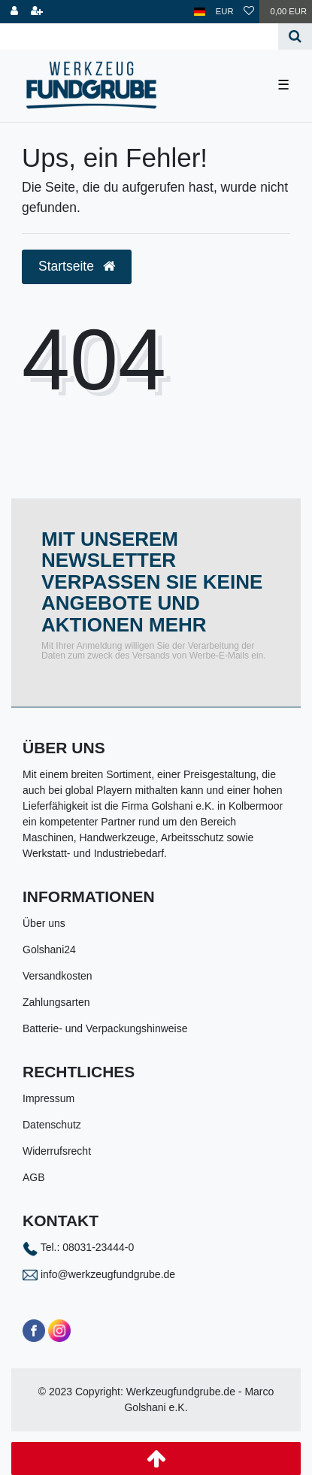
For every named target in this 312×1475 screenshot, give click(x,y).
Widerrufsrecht (57, 1151)
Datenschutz (52, 1125)
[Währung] (225, 11)
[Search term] (139, 36)
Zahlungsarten (56, 1002)
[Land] (200, 11)
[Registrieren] (37, 11)
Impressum (48, 1098)
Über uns (44, 923)
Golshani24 (49, 949)
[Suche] (295, 36)
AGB (34, 1177)
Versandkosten (57, 976)
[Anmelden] (14, 11)
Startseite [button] (76, 266)
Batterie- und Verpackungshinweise (105, 1028)
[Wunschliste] (248, 11)
